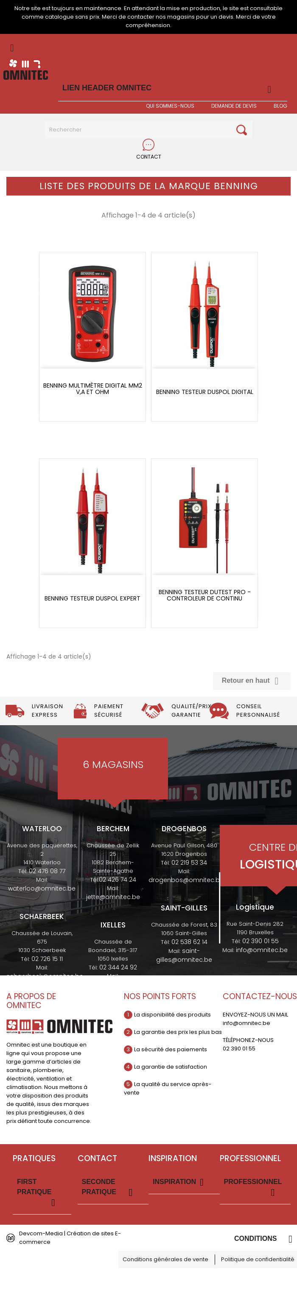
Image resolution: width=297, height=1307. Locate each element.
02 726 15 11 (47, 959)
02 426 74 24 (117, 879)
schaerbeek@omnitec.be (44, 976)
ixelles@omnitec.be (113, 984)
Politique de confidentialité (257, 1259)
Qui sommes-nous (170, 105)
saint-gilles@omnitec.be (184, 955)
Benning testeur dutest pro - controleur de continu (205, 595)
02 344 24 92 (118, 967)
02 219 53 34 (189, 862)
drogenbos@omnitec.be (186, 880)
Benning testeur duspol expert (92, 598)
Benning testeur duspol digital (204, 392)
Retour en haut (252, 681)
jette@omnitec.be (113, 897)
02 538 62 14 (189, 942)
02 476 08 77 (47, 871)
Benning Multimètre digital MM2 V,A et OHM (92, 389)
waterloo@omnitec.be (42, 888)
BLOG (280, 105)
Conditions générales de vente (165, 1259)
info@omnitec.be (262, 950)
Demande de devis (234, 105)
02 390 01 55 (260, 941)
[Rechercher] (148, 130)
